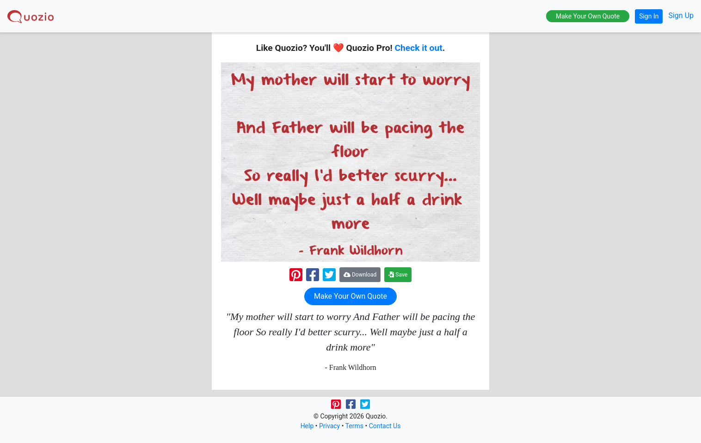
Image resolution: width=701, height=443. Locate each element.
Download (360, 274)
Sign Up (681, 15)
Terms (354, 426)
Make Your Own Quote (588, 16)
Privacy (329, 426)
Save (397, 274)
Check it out (419, 48)
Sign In (648, 16)
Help (307, 426)
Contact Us (385, 426)
